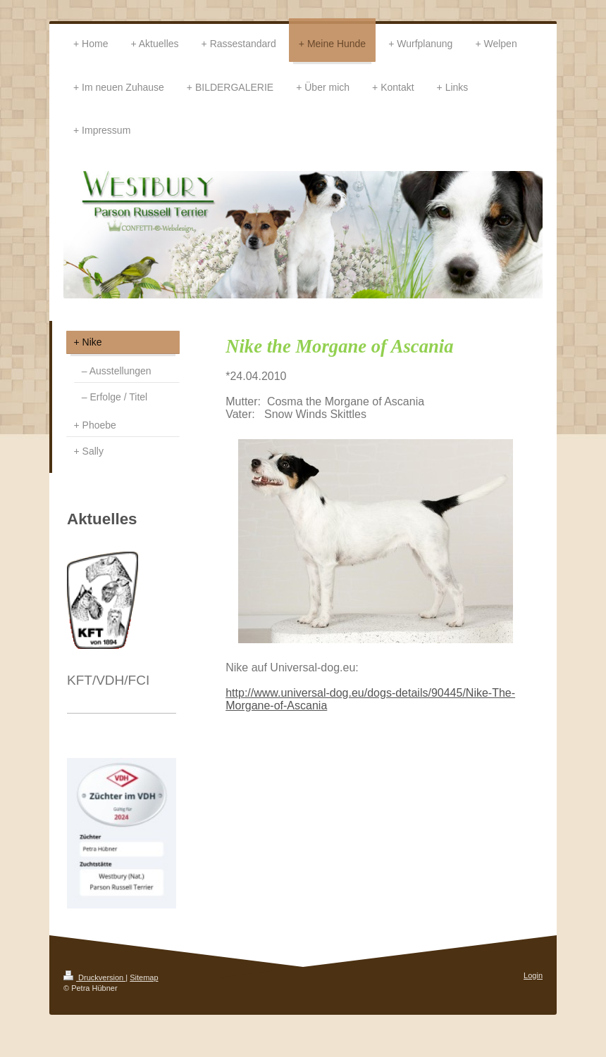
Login (533, 975)
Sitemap (144, 977)
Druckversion (94, 977)
